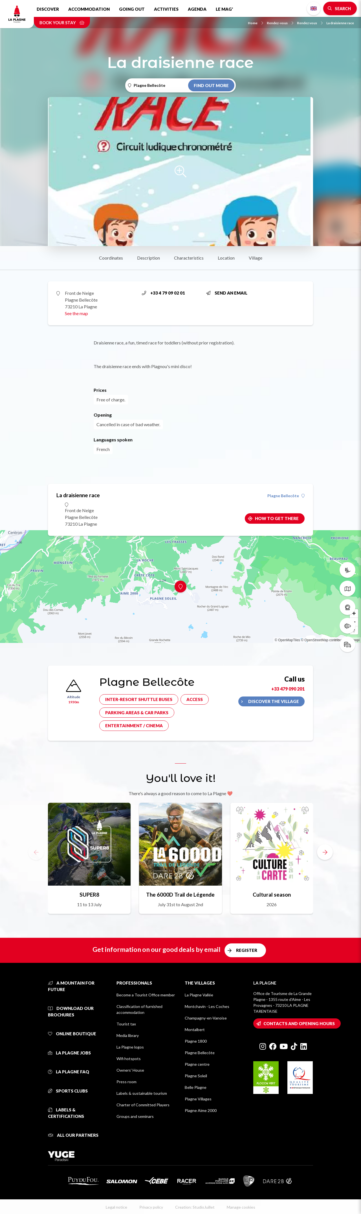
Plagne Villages (198, 1098)
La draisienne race (340, 23)
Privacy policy (151, 1207)
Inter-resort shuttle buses (138, 699)
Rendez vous (310, 23)
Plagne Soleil (196, 1075)
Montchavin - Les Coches (207, 1006)
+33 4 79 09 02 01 (163, 292)
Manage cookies (241, 1207)
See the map (76, 313)
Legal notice (116, 1207)
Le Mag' (224, 9)
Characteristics (189, 257)
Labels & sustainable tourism (141, 1093)
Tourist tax (126, 1023)
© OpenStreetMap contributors (324, 640)
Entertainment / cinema (134, 725)
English (314, 8)
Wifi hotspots (128, 1058)
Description (148, 257)
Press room (126, 1081)
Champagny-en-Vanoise (206, 1018)
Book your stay (61, 22)
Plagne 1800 (196, 1041)
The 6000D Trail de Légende (180, 894)
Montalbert (195, 1029)
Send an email (226, 292)
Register (246, 950)
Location (226, 257)
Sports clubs (68, 1090)
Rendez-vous (280, 23)
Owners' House (130, 1070)
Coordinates (111, 257)
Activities (166, 9)
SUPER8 (89, 894)
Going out (132, 9)
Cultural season (272, 894)
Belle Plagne (195, 1087)
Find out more (211, 85)
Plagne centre (197, 1064)
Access (194, 699)
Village (255, 257)
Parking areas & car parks (136, 712)
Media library (127, 1035)
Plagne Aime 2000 (201, 1110)
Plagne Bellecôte (286, 496)
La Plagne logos (130, 1047)
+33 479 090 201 (288, 688)
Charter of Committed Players (143, 1104)
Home (255, 23)
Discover (48, 9)
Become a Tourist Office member (145, 994)
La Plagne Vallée (199, 994)
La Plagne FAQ (68, 1071)
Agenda (197, 9)
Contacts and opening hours (299, 1023)
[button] (325, 852)
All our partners (73, 1135)
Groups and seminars (135, 1116)
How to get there (277, 518)
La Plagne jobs (69, 1052)
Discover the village (273, 701)
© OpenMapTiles (287, 640)
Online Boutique (72, 1033)
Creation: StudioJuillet (195, 1207)
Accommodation (89, 9)
